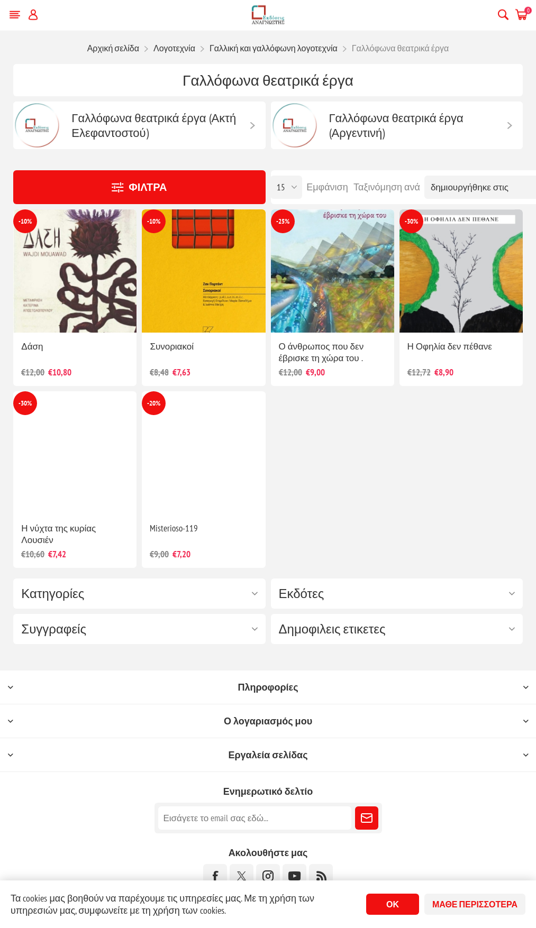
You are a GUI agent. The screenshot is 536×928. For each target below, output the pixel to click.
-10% (25, 221)
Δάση (32, 346)
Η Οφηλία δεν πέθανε (449, 346)
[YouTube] (294, 876)
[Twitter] (241, 876)
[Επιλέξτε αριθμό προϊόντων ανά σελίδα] (286, 187)
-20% (153, 403)
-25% (282, 221)
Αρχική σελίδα (113, 48)
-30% (411, 221)
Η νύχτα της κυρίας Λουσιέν (58, 534)
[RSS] (321, 876)
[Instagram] (268, 876)
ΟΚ (392, 904)
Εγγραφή (366, 818)
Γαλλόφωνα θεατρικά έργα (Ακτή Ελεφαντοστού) (153, 125)
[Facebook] (215, 876)
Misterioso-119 (174, 528)
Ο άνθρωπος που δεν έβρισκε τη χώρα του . (321, 352)
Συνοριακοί (172, 346)
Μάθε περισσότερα (474, 904)
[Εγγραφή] (254, 818)
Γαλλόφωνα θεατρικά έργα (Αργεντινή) (396, 125)
